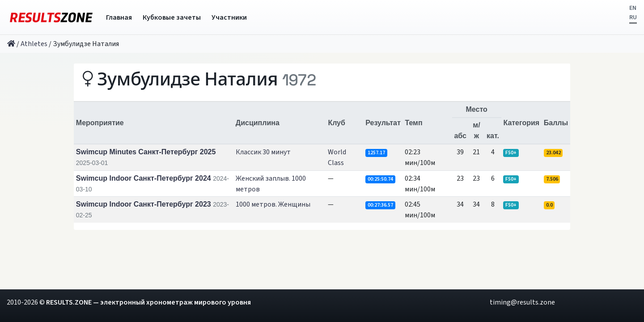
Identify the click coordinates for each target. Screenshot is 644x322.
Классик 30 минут (263, 152)
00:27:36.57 (380, 205)
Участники (229, 17)
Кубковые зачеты (172, 17)
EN (632, 8)
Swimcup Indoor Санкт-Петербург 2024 (143, 178)
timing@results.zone (522, 302)
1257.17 (376, 153)
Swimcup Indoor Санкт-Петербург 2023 (143, 204)
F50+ (511, 153)
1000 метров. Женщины (273, 204)
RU (633, 17)
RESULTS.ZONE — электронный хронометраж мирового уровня (148, 302)
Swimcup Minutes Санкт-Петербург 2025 (146, 152)
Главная (119, 17)
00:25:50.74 (380, 179)
